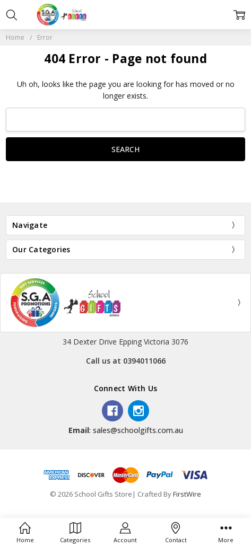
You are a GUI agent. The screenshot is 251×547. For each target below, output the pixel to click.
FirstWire (187, 494)
